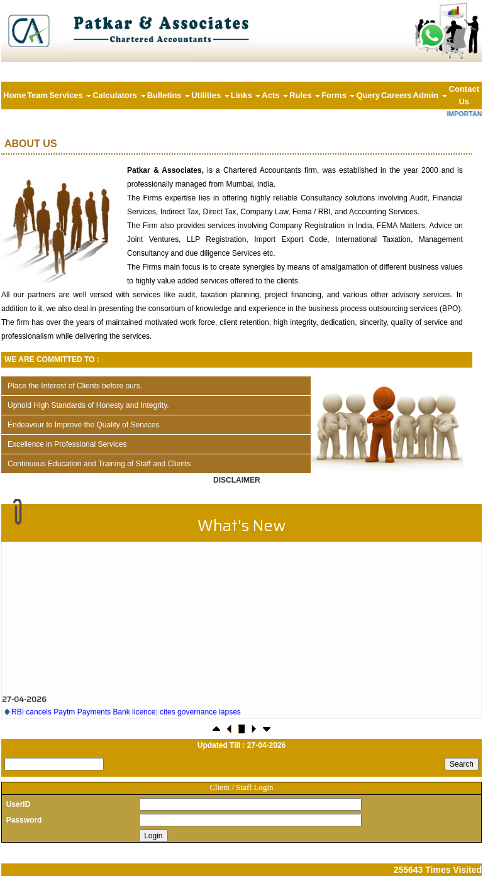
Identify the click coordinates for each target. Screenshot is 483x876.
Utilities (210, 95)
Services (70, 95)
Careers (396, 95)
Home (14, 95)
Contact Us (464, 95)
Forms (338, 95)
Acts (275, 95)
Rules (304, 95)
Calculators (118, 95)
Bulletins (169, 95)
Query (368, 95)
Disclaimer (236, 480)
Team (37, 95)
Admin (430, 95)
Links (246, 95)
